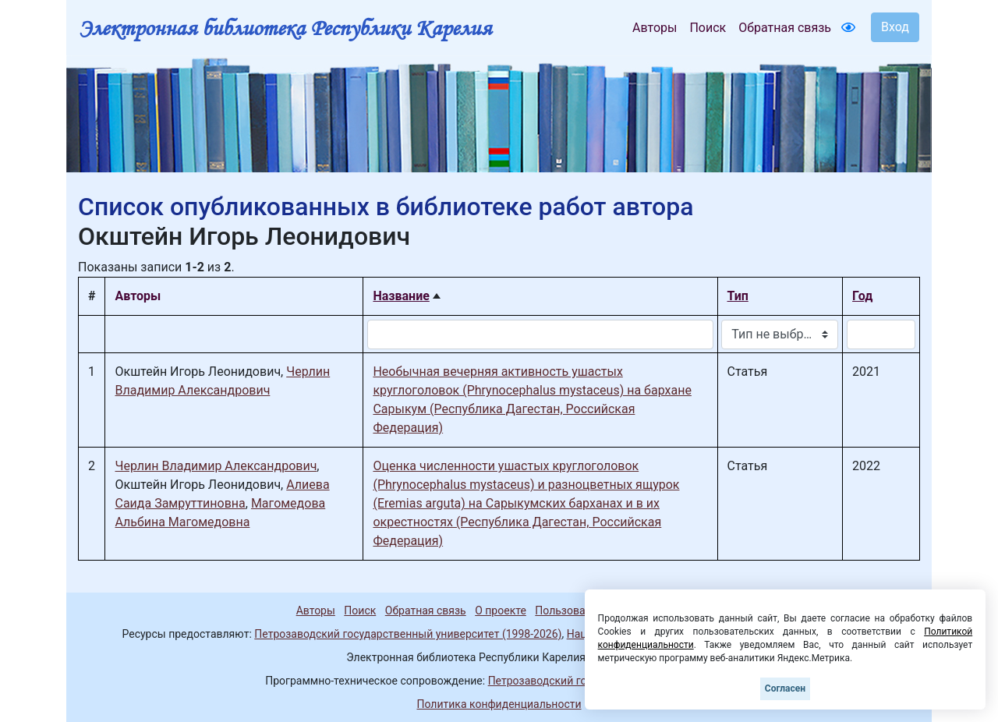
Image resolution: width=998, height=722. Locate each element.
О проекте (500, 610)
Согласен (785, 688)
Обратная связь (784, 27)
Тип (737, 295)
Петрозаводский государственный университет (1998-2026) (407, 634)
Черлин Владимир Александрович (216, 465)
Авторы (654, 27)
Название (401, 295)
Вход (895, 26)
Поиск (707, 27)
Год (862, 295)
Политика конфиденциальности (498, 704)
